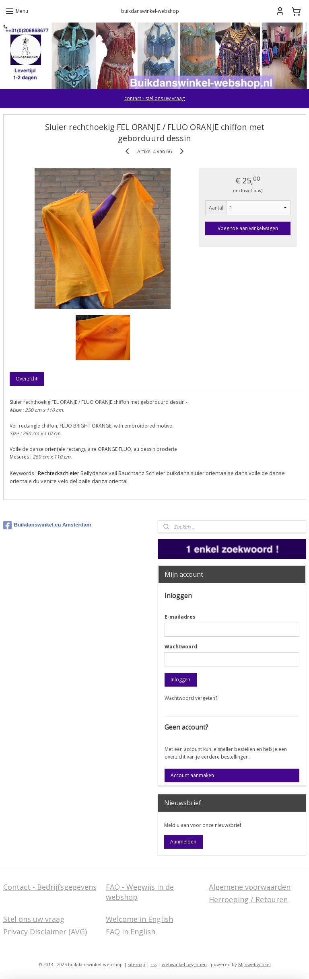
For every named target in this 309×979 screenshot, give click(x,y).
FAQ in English (130, 931)
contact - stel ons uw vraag (154, 98)
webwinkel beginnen (184, 964)
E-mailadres (180, 616)
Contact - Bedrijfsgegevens (50, 887)
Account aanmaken (192, 775)
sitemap (136, 964)
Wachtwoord (181, 646)
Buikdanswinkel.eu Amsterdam (47, 525)
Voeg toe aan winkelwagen (248, 228)
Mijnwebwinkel (254, 964)
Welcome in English (139, 919)
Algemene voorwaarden (249, 887)
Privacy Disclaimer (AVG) (45, 931)
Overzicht (26, 379)
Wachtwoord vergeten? (191, 698)
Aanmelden (183, 841)
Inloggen (180, 679)
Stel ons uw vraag (33, 919)
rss (153, 964)
